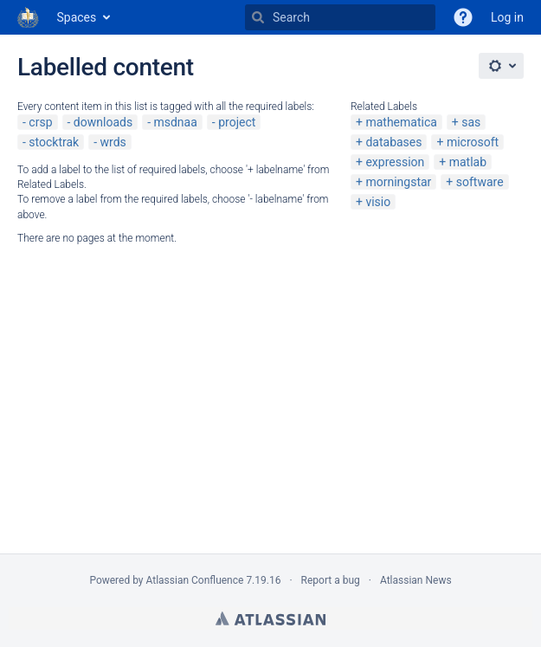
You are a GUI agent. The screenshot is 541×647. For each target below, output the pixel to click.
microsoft (473, 142)
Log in (507, 17)
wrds (113, 142)
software (480, 182)
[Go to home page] (28, 17)
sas (470, 122)
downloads (103, 122)
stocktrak (54, 142)
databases (393, 142)
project (236, 122)
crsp (40, 122)
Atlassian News (416, 580)
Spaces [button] (77, 17)
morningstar (398, 182)
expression (394, 162)
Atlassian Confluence (195, 580)
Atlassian (270, 618)
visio (377, 202)
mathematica (400, 122)
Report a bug (330, 580)
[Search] (258, 17)
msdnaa (174, 122)
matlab (467, 162)
